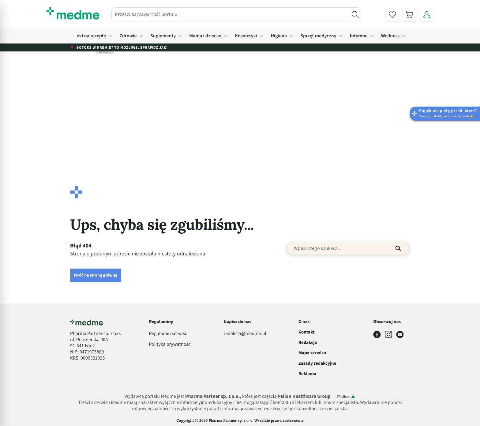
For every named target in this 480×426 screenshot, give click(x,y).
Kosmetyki (246, 36)
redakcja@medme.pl (245, 334)
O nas (304, 322)
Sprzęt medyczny (318, 36)
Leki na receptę (90, 36)
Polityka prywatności (170, 344)
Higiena (279, 36)
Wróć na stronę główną (95, 275)
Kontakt (306, 332)
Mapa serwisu (312, 353)
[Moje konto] (426, 14)
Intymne (359, 36)
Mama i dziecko (205, 36)
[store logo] (73, 13)
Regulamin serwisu (168, 334)
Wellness (390, 36)
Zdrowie (128, 36)
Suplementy (163, 36)
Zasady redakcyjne (317, 363)
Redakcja (307, 342)
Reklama (307, 374)
